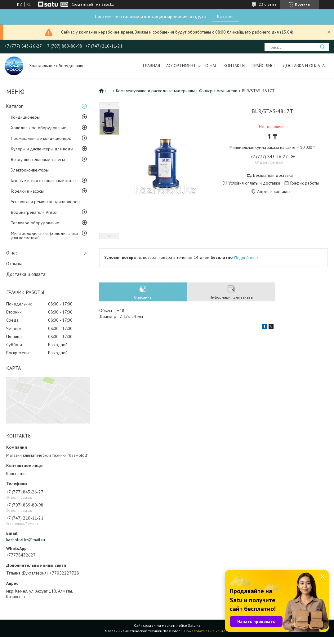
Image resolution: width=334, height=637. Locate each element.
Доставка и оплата (304, 65)
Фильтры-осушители (218, 91)
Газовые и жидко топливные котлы (43, 180)
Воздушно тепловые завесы (38, 159)
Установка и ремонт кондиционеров (45, 201)
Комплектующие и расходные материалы (155, 91)
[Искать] (322, 47)
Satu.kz (194, 625)
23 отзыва (268, 4)
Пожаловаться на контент (206, 631)
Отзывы (14, 264)
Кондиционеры (25, 117)
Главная (151, 65)
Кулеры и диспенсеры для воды (42, 149)
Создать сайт (83, 4)
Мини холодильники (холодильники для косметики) (44, 236)
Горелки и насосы (27, 191)
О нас (211, 65)
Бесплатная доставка (273, 175)
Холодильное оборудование (38, 128)
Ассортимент (181, 65)
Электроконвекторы (30, 170)
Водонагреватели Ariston (35, 212)
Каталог (225, 16)
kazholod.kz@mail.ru (25, 540)
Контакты (234, 65)
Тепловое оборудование (35, 223)
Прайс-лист (264, 65)
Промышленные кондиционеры (41, 138)
